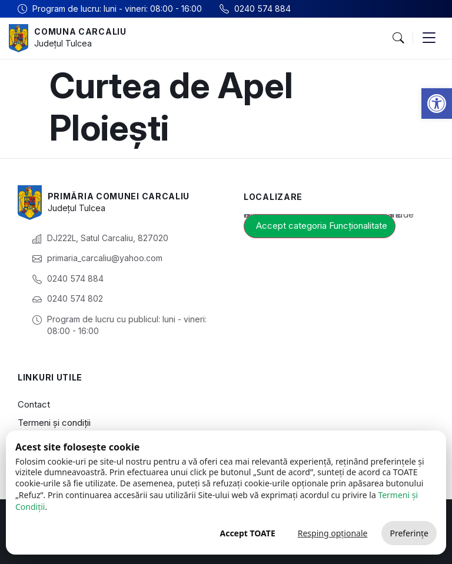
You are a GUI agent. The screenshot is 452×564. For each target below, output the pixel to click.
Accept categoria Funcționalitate (321, 225)
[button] (436, 103)
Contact (34, 404)
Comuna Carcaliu (80, 31)
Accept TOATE (247, 533)
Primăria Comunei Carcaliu (119, 196)
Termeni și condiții (54, 422)
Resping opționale (333, 533)
